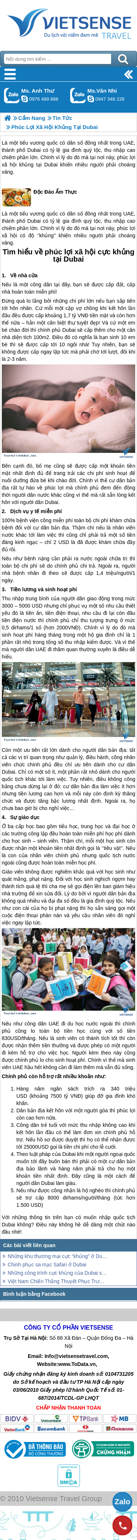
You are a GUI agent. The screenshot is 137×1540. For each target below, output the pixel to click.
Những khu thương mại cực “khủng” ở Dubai (57, 1256)
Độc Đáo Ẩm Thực (39, 197)
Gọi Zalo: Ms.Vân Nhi (78, 95)
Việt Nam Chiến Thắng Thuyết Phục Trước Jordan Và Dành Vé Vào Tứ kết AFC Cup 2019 (57, 1281)
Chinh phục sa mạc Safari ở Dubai (47, 1264)
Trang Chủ (68, 23)
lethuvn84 (24, 98)
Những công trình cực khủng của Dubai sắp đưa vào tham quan (57, 1273)
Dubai (34, 150)
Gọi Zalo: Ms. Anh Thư (12, 95)
